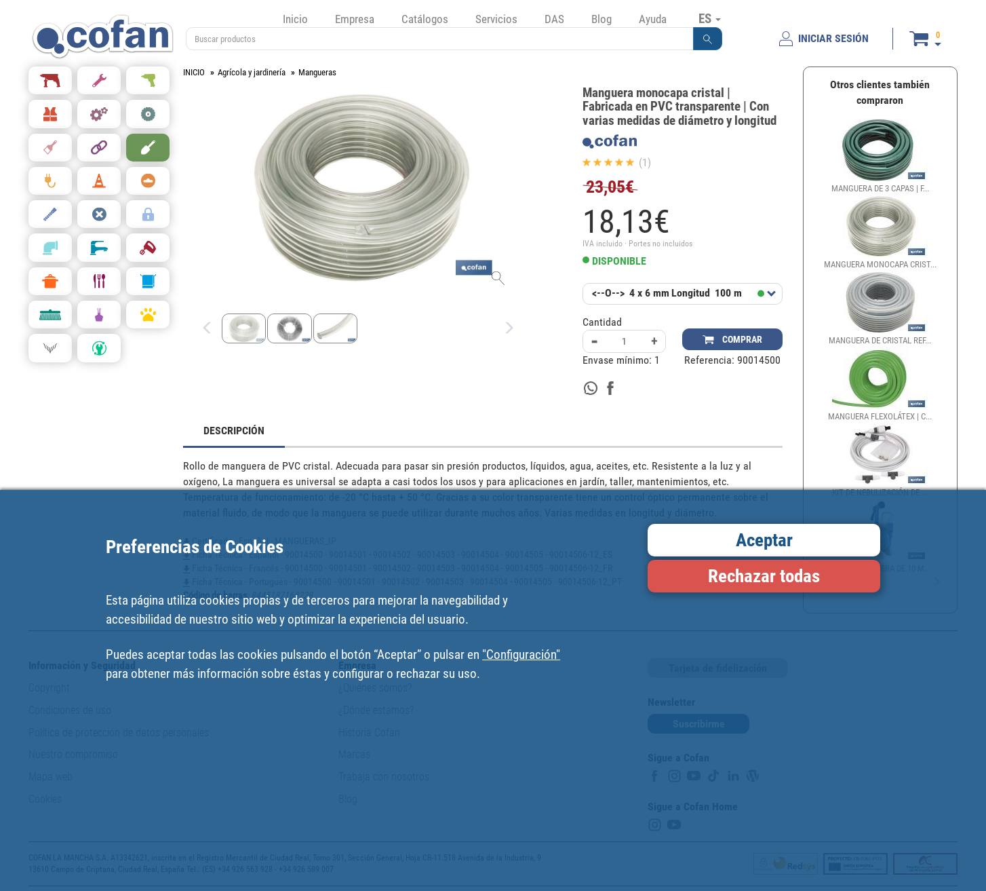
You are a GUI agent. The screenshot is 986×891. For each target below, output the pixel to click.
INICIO (194, 72)
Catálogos (424, 19)
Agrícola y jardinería (251, 72)
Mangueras (317, 72)
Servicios (496, 19)
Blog (601, 19)
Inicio (295, 19)
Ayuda (653, 19)
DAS (554, 19)
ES (709, 18)
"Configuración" (521, 654)
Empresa (354, 19)
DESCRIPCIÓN (233, 430)
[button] (708, 38)
